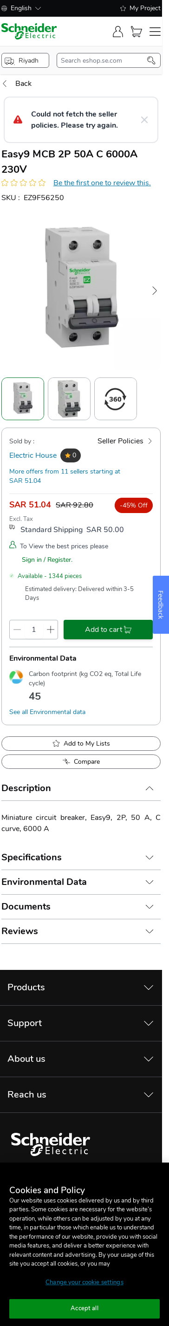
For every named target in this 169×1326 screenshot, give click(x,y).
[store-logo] (29, 31)
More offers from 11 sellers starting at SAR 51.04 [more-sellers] (64, 476)
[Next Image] (154, 290)
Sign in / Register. (47, 559)
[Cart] (136, 31)
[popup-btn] (25, 60)
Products (26, 987)
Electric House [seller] (33, 455)
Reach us (26, 1094)
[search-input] (104, 60)
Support (24, 1023)
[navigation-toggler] (155, 31)
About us (26, 1059)
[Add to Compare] (81, 761)
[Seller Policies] (125, 441)
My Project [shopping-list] (140, 8)
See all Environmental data (47, 712)
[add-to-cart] (108, 629)
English (21, 8)
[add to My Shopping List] (81, 743)
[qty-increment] (50, 629)
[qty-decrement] (17, 629)
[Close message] (144, 120)
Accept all (84, 1308)
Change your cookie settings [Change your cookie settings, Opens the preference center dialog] (85, 1282)
